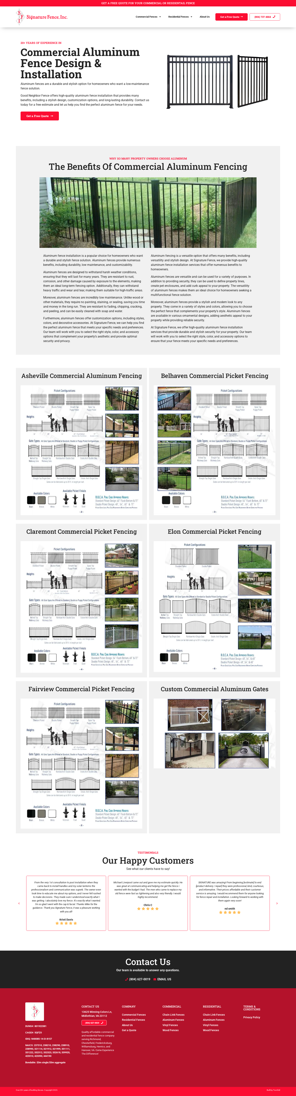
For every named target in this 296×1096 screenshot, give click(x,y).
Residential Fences (180, 17)
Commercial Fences (148, 17)
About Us (205, 16)
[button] (19, 903)
